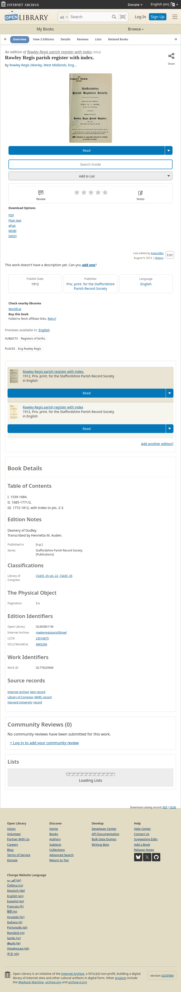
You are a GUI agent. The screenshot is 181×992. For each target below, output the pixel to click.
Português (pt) (17, 927)
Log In (140, 16)
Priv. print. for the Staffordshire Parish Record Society (90, 286)
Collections (57, 850)
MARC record (43, 697)
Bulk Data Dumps (104, 839)
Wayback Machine (31, 982)
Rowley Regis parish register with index (59, 52)
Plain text (14, 221)
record (37, 702)
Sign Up (158, 16)
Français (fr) (15, 906)
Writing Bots (100, 844)
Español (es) (15, 901)
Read (86, 150)
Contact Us (141, 834)
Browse (117, 29)
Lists (98, 39)
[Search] (89, 17)
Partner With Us (18, 839)
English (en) (15, 896)
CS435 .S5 (66, 576)
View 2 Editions (43, 39)
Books (53, 834)
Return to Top (59, 860)
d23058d (167, 975)
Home (53, 829)
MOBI (12, 231)
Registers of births (33, 338)
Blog (10, 850)
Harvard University (20, 702)
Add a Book (142, 844)
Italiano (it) (14, 922)
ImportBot (157, 253)
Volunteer (14, 834)
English (146, 284)
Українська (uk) (18, 948)
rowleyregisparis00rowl (51, 633)
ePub (12, 226)
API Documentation (105, 834)
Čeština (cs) (15, 885)
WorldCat (14, 309)
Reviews (82, 39)
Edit (170, 255)
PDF (11, 215)
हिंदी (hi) (12, 911)
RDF (165, 807)
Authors (55, 839)
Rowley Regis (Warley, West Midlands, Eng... (43, 65)
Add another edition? (157, 443)
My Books (45, 29)
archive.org (53, 982)
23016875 (42, 638)
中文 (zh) (13, 954)
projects (120, 978)
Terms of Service (18, 855)
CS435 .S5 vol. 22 (47, 576)
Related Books (118, 39)
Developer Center (104, 829)
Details (65, 39)
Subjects (55, 844)
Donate (135, 4)
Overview (19, 39)
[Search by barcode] (122, 17)
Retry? (52, 319)
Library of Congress (20, 697)
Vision (11, 829)
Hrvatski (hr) (16, 917)
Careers (12, 844)
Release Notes (144, 850)
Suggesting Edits (146, 839)
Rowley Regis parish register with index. (53, 371)
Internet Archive (18, 692)
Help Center (142, 829)
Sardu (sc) (14, 938)
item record (37, 692)
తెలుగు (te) (14, 943)
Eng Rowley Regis (29, 349)
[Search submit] (114, 17)
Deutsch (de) (16, 890)
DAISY (12, 236)
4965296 (41, 644)
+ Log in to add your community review (44, 742)
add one (88, 265)
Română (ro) (16, 933)
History (159, 258)
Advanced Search (61, 855)
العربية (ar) (14, 880)
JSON (173, 807)
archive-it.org (77, 982)
